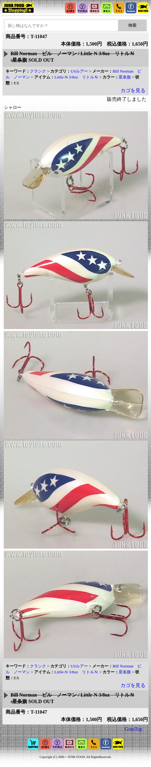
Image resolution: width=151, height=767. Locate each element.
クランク (38, 71)
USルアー (79, 71)
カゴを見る (133, 90)
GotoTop (133, 729)
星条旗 (125, 77)
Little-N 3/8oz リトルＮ (76, 77)
